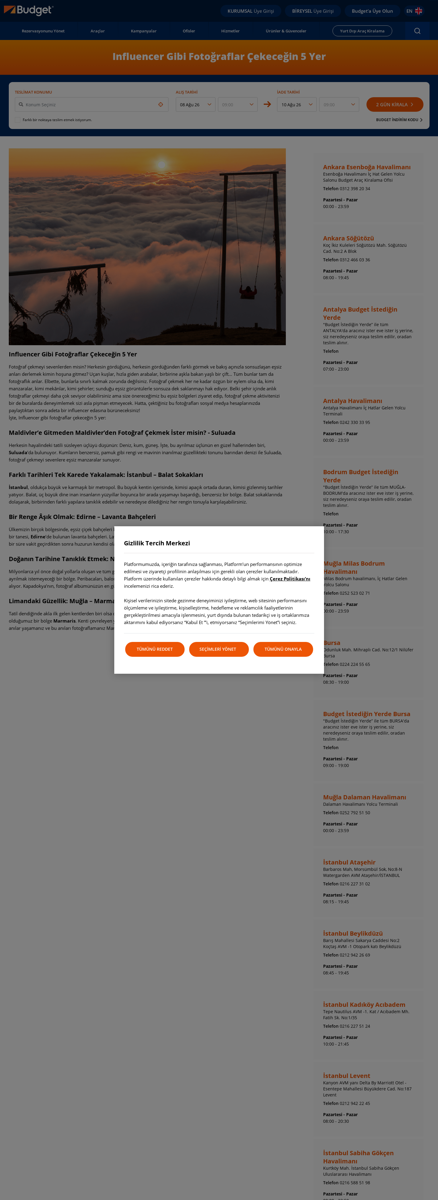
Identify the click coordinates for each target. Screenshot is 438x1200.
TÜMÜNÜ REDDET (155, 649)
